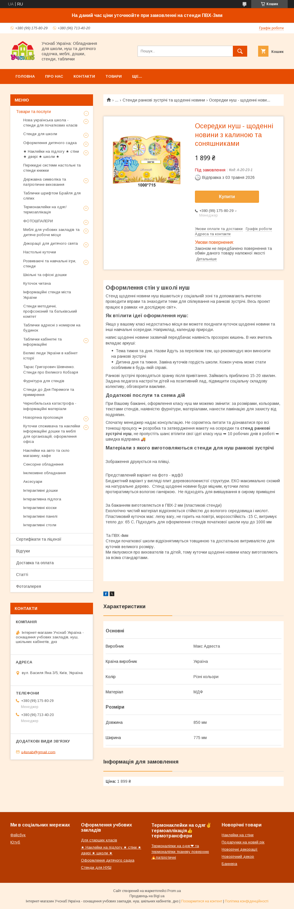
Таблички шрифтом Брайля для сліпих (52, 195)
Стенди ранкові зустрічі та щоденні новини (164, 100)
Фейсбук (18, 835)
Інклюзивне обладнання (44, 473)
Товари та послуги (33, 111)
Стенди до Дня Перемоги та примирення (48, 392)
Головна (25, 76)
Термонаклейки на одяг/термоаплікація (45, 209)
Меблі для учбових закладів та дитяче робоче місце (51, 232)
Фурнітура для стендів (43, 381)
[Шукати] (240, 51)
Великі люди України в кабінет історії (50, 355)
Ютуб (15, 842)
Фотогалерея (28, 586)
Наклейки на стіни (238, 835)
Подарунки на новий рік (243, 842)
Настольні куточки (39, 252)
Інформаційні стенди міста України (47, 294)
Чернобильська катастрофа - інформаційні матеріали (49, 406)
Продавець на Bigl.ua (147, 896)
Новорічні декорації (240, 849)
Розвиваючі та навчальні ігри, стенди (49, 263)
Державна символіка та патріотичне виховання (44, 182)
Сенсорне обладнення (43, 464)
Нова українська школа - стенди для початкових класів (50, 122)
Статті (22, 574)
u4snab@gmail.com (38, 752)
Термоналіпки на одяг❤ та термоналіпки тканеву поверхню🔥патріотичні (180, 852)
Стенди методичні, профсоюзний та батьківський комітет (50, 311)
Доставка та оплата (35, 562)
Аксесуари (32, 481)
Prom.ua (174, 891)
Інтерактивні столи (39, 525)
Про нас (54, 76)
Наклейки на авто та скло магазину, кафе (46, 453)
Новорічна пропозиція (43, 417)
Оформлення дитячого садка (50, 143)
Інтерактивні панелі (40, 516)
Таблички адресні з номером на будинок (51, 327)
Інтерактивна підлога (42, 499)
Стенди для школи (40, 134)
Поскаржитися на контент (201, 901)
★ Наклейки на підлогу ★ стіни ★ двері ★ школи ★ (51, 154)
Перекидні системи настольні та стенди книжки (52, 168)
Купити (227, 196)
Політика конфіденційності (246, 901)
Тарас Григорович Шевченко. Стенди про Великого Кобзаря (50, 369)
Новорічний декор (238, 856)
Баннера (229, 864)
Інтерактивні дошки (40, 490)
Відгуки (23, 551)
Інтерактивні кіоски (40, 508)
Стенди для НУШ (96, 867)
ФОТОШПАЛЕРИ (38, 221)
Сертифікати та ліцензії (38, 539)
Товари (113, 76)
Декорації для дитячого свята (50, 243)
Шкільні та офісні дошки (45, 275)
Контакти (84, 76)
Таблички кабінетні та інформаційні (42, 342)
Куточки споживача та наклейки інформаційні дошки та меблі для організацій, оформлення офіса (51, 434)
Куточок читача (37, 283)
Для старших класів (99, 840)
